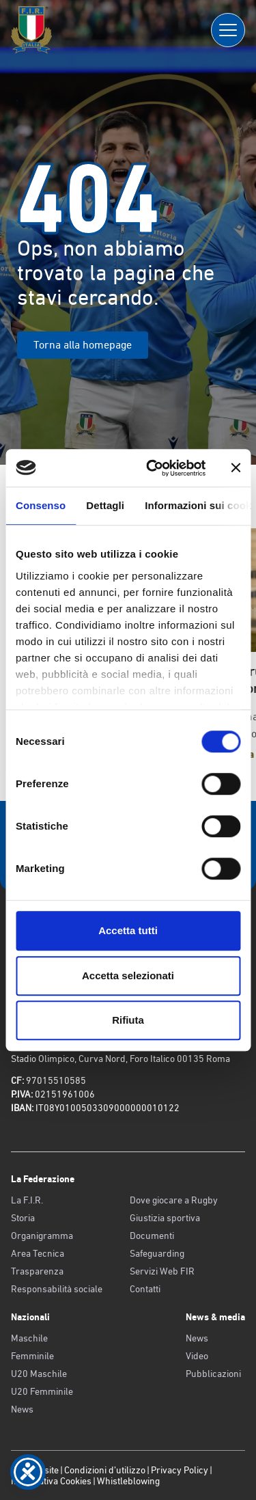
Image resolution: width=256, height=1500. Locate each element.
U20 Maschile (39, 1373)
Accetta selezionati (128, 975)
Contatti (145, 1288)
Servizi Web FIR (162, 1271)
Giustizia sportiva (165, 1217)
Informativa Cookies (51, 1480)
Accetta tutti (128, 930)
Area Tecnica (37, 1253)
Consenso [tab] (41, 505)
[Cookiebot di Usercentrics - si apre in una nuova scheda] (152, 468)
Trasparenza (37, 1271)
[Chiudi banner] (235, 468)
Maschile (29, 1338)
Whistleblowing (128, 1480)
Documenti (152, 1235)
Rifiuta (128, 1020)
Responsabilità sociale (56, 1288)
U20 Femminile (42, 1391)
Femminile (32, 1355)
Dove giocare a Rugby (174, 1200)
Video (197, 1355)
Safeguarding (157, 1253)
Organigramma (42, 1235)
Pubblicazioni (213, 1373)
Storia (23, 1217)
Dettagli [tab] (105, 505)
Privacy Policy (179, 1469)
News (22, 1409)
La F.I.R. (27, 1200)
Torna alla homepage (82, 344)
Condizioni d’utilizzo (104, 1469)
